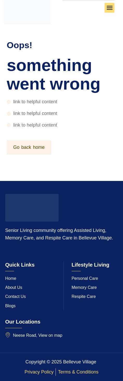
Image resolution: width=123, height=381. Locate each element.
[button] (109, 8)
